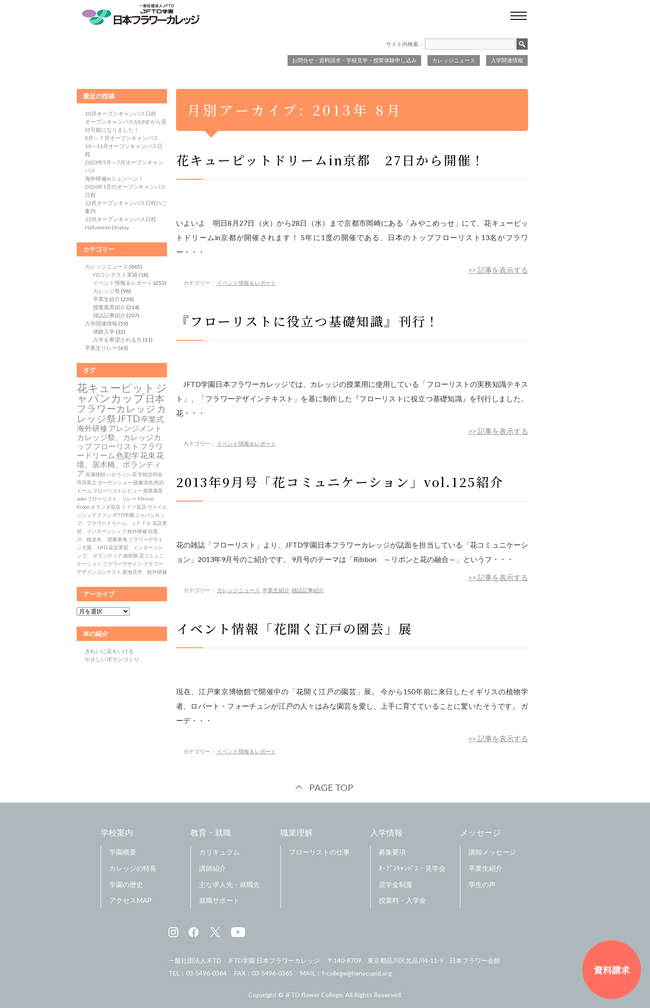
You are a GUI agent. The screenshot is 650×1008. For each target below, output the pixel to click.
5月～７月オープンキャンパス (121, 138)
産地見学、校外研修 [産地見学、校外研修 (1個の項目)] (144, 572)
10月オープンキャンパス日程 (120, 113)
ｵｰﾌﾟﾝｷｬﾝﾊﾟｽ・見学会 (412, 868)
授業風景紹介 (109, 307)
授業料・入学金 (402, 900)
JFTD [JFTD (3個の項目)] (128, 418)
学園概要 (122, 852)
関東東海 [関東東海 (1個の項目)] (117, 539)
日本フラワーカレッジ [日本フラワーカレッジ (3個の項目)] (120, 403)
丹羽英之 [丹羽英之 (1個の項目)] (87, 482)
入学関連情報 (507, 60)
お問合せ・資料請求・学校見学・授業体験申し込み (354, 60)
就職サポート (219, 900)
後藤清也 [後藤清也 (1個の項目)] (143, 482)
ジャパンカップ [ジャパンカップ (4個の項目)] (122, 392)
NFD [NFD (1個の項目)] (102, 547)
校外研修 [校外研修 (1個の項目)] (137, 531)
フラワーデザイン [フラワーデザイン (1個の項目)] (122, 564)
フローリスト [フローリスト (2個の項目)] (116, 446)
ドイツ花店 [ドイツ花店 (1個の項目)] (133, 507)
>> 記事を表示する (498, 269)
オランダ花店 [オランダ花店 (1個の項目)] (106, 507)
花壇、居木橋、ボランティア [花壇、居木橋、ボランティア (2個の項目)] (120, 464)
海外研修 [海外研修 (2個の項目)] (92, 428)
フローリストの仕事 (319, 852)
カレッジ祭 (106, 291)
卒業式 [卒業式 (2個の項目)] (152, 419)
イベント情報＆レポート (246, 282)
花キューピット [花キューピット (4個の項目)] (116, 387)
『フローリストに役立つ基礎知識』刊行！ (308, 321)
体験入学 (104, 331)
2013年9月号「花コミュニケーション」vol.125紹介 (340, 482)
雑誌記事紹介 (308, 590)
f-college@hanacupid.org (357, 973)
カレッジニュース (453, 60)
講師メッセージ (492, 852)
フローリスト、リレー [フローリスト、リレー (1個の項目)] (112, 499)
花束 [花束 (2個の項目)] (147, 455)
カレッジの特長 (133, 868)
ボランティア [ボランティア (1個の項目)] (107, 555)
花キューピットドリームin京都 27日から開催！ (330, 160)
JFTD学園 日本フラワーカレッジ (274, 960)
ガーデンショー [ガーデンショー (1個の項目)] (115, 482)
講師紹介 (212, 868)
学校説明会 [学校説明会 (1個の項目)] (150, 474)
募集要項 (392, 852)
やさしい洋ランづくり (112, 659)
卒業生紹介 (275, 590)
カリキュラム (219, 852)
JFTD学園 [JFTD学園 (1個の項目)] (123, 515)
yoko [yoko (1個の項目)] (81, 499)
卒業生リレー (101, 347)
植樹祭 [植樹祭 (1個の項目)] (130, 555)
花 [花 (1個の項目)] (134, 474)
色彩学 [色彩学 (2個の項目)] (127, 455)
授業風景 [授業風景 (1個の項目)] (153, 490)
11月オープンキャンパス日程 (120, 219)
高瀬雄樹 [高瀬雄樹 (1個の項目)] (95, 474)
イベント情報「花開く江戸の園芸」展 (294, 628)
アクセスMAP (130, 900)
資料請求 (612, 969)
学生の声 (482, 884)
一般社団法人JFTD (194, 960)
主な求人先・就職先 (229, 884)
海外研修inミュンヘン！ (114, 178)
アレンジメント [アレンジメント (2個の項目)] (135, 428)
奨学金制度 (396, 884)
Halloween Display (107, 227)
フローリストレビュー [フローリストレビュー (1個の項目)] (117, 490)
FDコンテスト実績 (115, 274)
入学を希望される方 (117, 339)
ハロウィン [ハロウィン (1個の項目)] (118, 474)
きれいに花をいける (109, 651)
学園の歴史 (126, 884)
